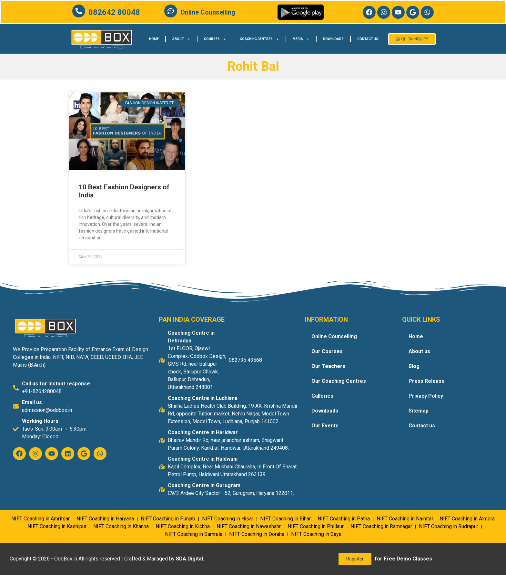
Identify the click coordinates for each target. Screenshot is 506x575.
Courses (215, 39)
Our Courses (327, 351)
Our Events (325, 426)
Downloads (333, 39)
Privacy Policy (426, 396)
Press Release (427, 381)
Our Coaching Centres (338, 381)
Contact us (367, 39)
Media (301, 39)
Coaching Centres (259, 39)
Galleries (322, 396)
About (181, 39)
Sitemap (419, 411)
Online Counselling (207, 12)
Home (154, 39)
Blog (414, 366)
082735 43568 (245, 360)
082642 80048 (114, 12)
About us (419, 351)
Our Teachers (328, 366)
